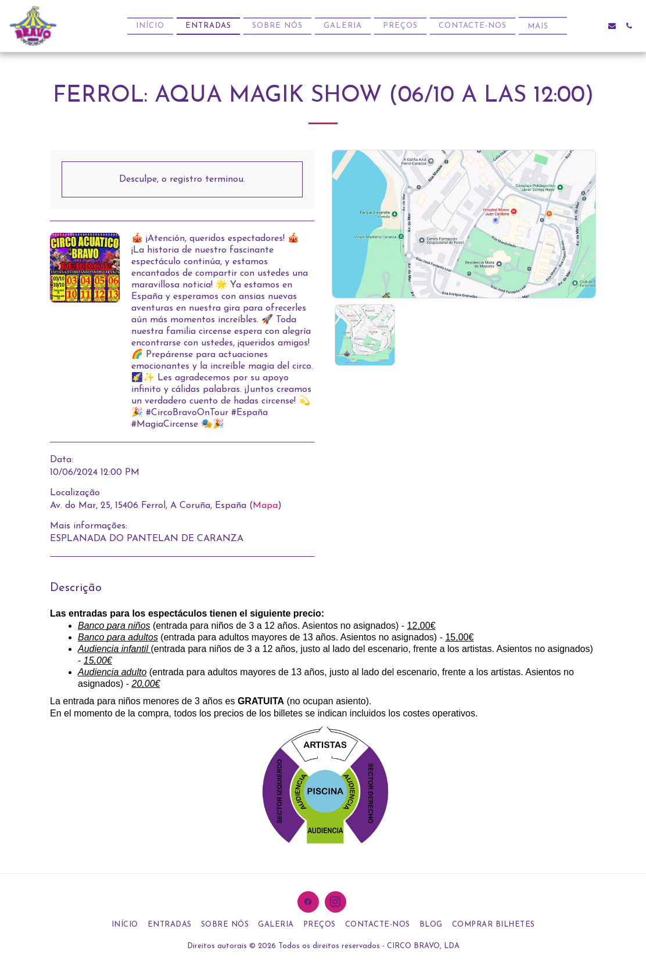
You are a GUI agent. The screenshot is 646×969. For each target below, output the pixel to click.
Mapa (265, 505)
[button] (595, 26)
